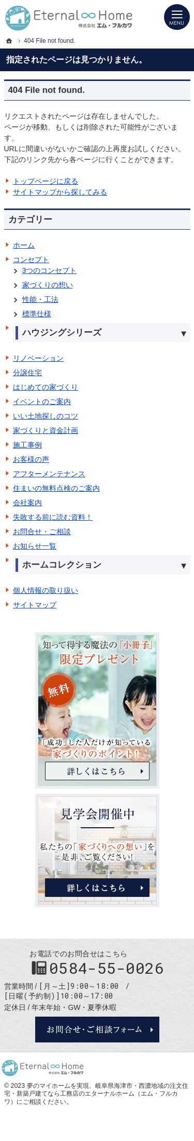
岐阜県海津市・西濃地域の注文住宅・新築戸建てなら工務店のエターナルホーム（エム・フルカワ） (96, 1093)
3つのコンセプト (49, 270)
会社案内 (27, 503)
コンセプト (31, 259)
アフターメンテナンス (49, 474)
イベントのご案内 (42, 401)
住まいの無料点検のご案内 (56, 488)
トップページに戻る (45, 181)
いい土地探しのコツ (45, 416)
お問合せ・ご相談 (42, 531)
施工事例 (27, 445)
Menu (177, 17)
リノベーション (38, 358)
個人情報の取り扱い (45, 590)
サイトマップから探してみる (60, 192)
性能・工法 (40, 299)
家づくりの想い (47, 285)
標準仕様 (36, 314)
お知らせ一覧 (34, 546)
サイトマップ (34, 605)
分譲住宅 (27, 372)
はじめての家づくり (45, 387)
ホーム (24, 245)
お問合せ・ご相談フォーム (97, 1029)
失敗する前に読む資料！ (53, 517)
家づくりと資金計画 (45, 430)
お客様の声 (31, 459)
